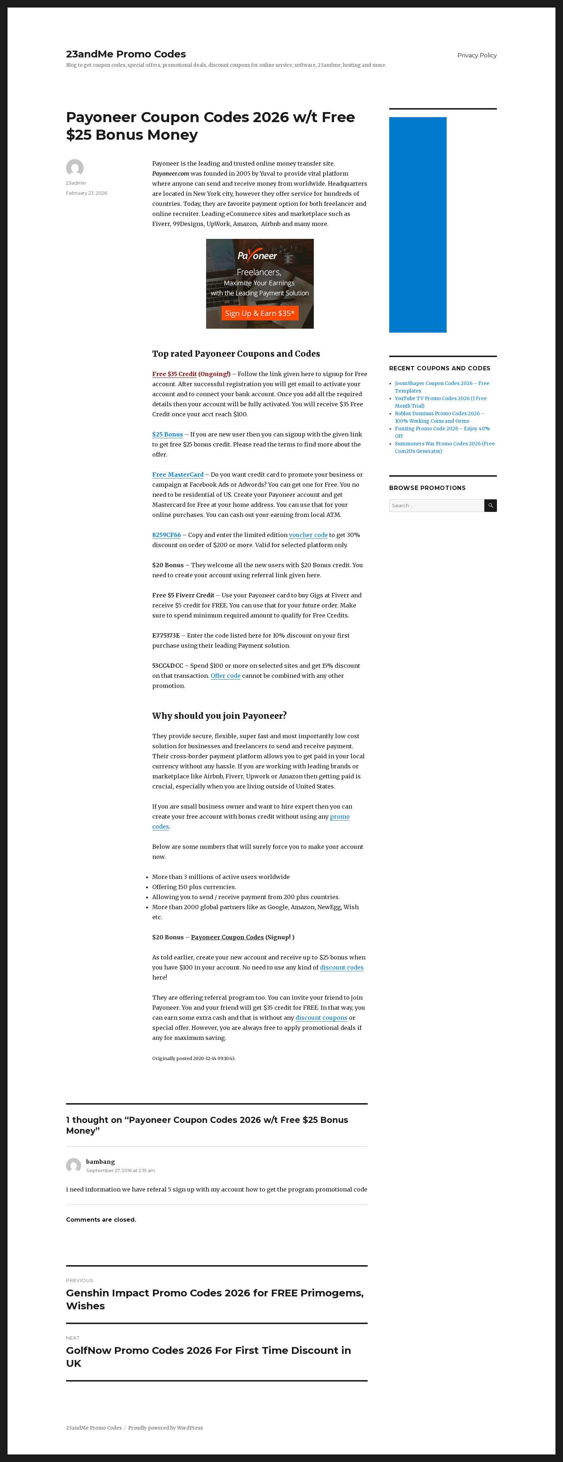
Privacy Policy (477, 55)
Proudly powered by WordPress (165, 1428)
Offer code (226, 675)
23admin (76, 183)
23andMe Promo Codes (126, 54)
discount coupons (322, 1017)
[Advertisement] (419, 225)
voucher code (308, 534)
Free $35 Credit (174, 374)
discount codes (342, 967)
